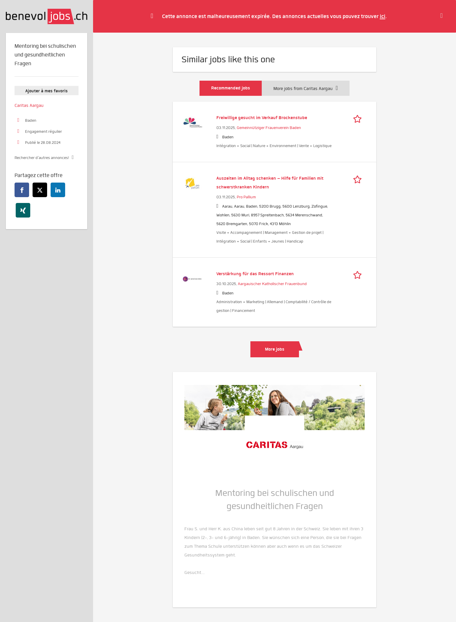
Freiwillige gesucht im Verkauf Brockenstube (261, 118)
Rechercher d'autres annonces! (42, 157)
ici (382, 16)
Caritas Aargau (29, 105)
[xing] (23, 210)
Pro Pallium (246, 197)
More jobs (274, 349)
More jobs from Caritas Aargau (305, 88)
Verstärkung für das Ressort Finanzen (255, 274)
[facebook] (22, 190)
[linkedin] (58, 190)
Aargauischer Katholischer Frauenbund (272, 283)
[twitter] (40, 190)
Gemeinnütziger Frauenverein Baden (269, 127)
